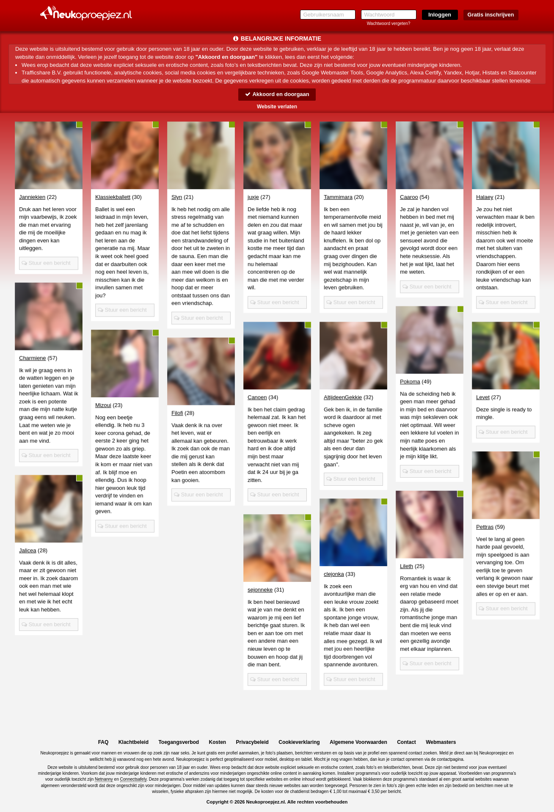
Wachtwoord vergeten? (388, 23)
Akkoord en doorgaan (277, 94)
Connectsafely (133, 779)
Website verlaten (277, 107)
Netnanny (104, 779)
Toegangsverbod (178, 742)
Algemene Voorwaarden (358, 742)
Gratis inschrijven (491, 14)
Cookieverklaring (299, 742)
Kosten (217, 742)
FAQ (103, 742)
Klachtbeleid (134, 742)
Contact (406, 742)
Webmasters (441, 742)
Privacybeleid (252, 742)
